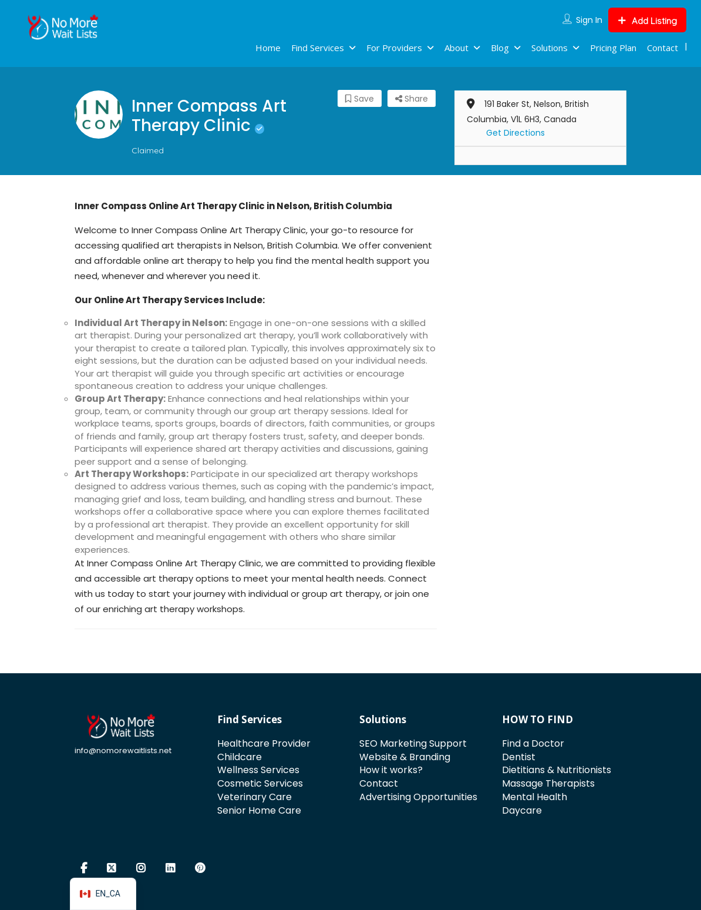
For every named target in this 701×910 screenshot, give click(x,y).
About (456, 47)
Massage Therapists (548, 783)
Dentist (518, 757)
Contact (662, 47)
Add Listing (647, 20)
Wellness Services (258, 770)
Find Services (317, 47)
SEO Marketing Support (413, 743)
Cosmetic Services (260, 783)
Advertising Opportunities (418, 797)
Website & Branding (404, 757)
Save (359, 99)
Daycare (522, 810)
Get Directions (515, 133)
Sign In (589, 20)
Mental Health (534, 797)
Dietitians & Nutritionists (556, 770)
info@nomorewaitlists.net (123, 750)
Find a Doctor (533, 743)
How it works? (391, 770)
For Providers (394, 47)
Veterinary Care (254, 797)
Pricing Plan (613, 47)
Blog (500, 47)
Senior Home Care (259, 810)
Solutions (549, 47)
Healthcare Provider (264, 743)
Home (268, 47)
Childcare (239, 757)
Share (411, 99)
